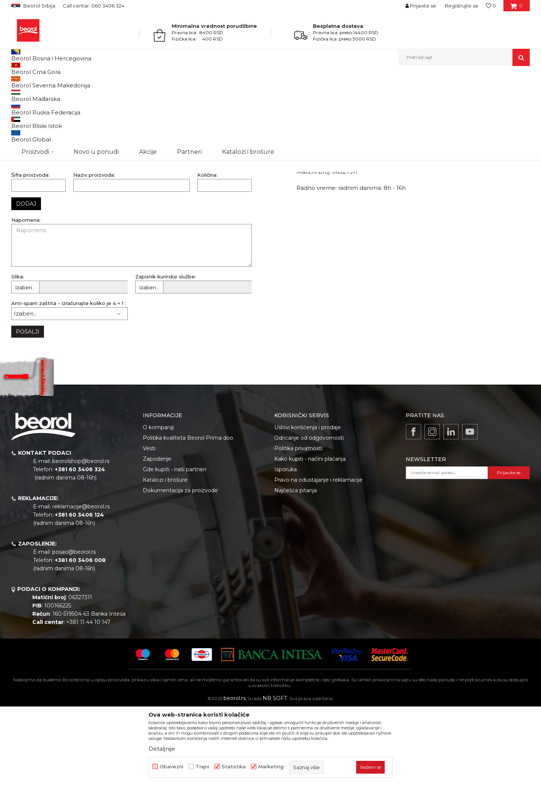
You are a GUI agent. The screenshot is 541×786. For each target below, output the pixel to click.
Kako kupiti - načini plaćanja (310, 536)
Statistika (234, 766)
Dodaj (26, 281)
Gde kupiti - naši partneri (174, 546)
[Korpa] (516, 8)
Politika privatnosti (298, 525)
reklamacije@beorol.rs (81, 583)
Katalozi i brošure (165, 557)
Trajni (202, 766)
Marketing (271, 766)
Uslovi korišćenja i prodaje (307, 504)
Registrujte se (461, 6)
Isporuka (285, 546)
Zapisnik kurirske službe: (165, 354)
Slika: (17, 354)
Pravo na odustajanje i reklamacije (318, 557)
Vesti (149, 525)
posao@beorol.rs (74, 629)
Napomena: (26, 297)
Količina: (207, 252)
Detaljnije (161, 748)
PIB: (16, 160)
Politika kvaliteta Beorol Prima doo (188, 515)
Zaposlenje (157, 536)
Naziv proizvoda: (94, 252)
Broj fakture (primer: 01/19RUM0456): (181, 187)
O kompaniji (158, 504)
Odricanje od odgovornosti (309, 515)
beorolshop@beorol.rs (80, 538)
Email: (18, 187)
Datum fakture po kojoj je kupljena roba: (62, 213)
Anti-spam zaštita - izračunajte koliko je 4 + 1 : (68, 380)
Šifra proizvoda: (30, 252)
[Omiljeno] (491, 6)
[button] (464, 57)
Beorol (18, 82)
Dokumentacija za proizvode (180, 567)
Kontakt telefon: (156, 160)
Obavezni (171, 766)
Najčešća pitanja (295, 567)
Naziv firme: (26, 134)
